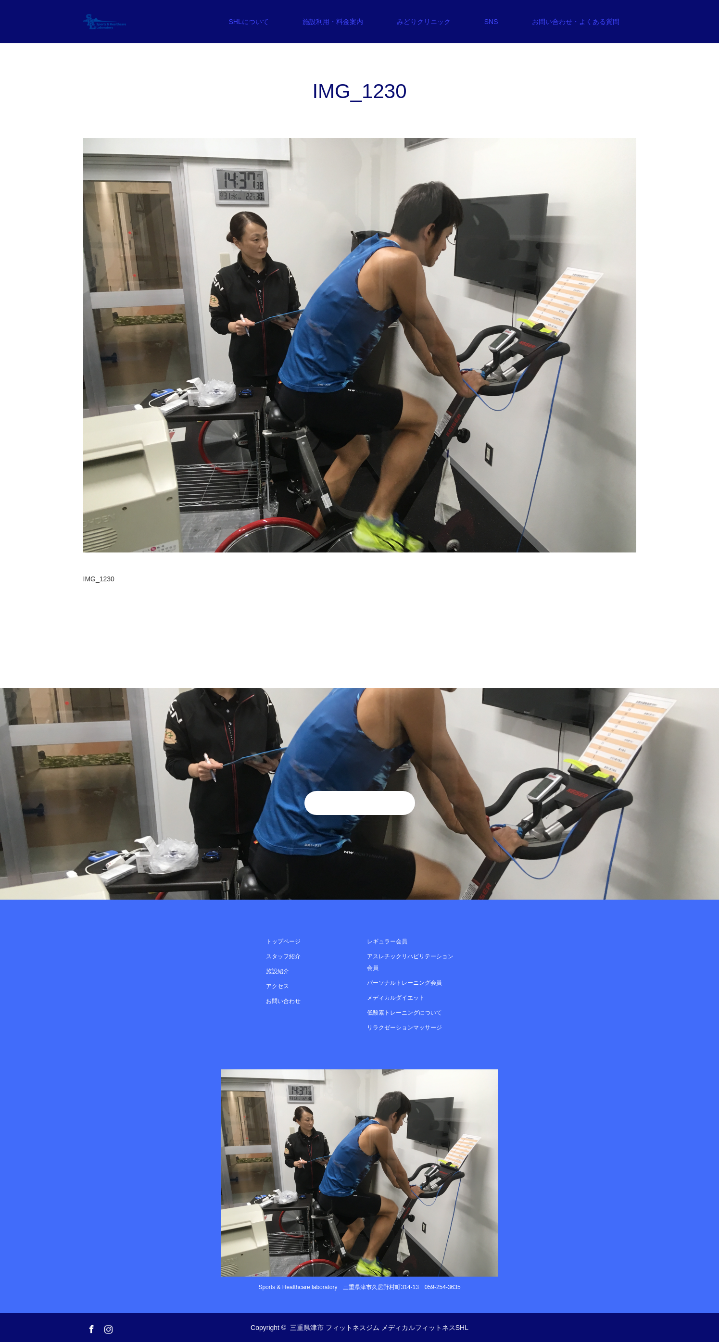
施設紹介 (277, 971)
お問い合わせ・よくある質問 (575, 21)
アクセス (277, 986)
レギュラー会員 (387, 941)
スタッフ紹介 (283, 956)
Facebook (90, 1327)
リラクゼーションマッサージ (404, 1027)
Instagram (107, 1327)
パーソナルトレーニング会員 (404, 982)
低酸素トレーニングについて (404, 1012)
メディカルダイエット (396, 997)
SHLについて (248, 21)
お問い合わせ (283, 1001)
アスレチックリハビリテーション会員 (410, 962)
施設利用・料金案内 (333, 21)
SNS (491, 21)
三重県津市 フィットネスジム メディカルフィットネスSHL (379, 1327)
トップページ (283, 941)
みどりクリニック (424, 21)
